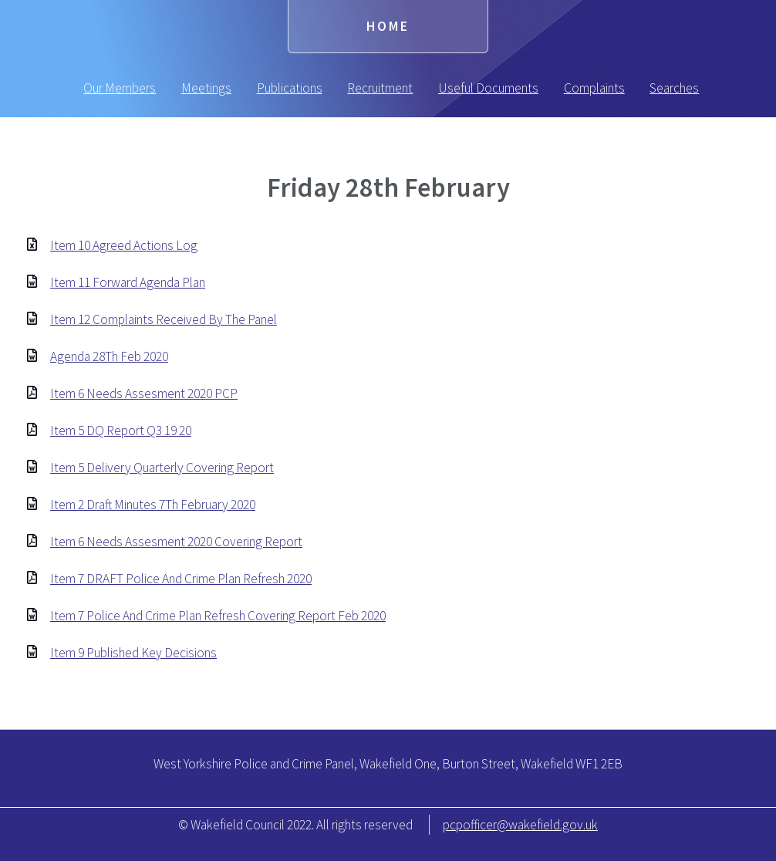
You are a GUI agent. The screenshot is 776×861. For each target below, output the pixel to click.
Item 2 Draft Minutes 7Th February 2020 (152, 504)
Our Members (119, 87)
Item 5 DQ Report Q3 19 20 (120, 430)
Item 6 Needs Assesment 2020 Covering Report (176, 541)
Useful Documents (488, 87)
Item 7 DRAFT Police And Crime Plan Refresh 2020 (181, 578)
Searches (674, 87)
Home (388, 26)
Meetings (206, 87)
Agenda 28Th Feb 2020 (109, 356)
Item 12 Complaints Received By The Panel (163, 319)
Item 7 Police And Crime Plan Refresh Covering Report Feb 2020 (218, 615)
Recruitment (380, 87)
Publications (289, 87)
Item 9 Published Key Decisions (133, 652)
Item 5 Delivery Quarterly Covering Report (162, 467)
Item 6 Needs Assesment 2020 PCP (144, 393)
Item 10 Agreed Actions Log (123, 245)
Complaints (594, 87)
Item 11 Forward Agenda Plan (127, 282)
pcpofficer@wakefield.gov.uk (520, 824)
